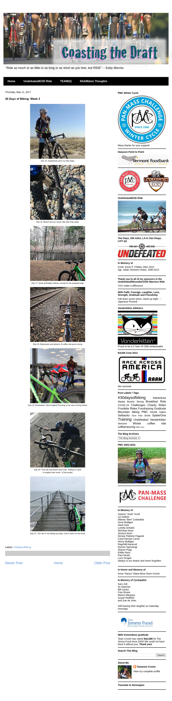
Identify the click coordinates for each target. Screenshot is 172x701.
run (137, 427)
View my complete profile (146, 671)
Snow (147, 415)
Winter (137, 423)
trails (142, 427)
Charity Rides (156, 405)
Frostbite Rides (127, 408)
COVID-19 (123, 405)
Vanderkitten (158, 419)
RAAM (153, 412)
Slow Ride (137, 415)
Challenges (138, 405)
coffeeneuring (126, 427)
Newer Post (14, 563)
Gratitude (160, 408)
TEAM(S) (66, 81)
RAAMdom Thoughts (93, 81)
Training (125, 419)
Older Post (102, 563)
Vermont (122, 423)
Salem (162, 412)
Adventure (159, 398)
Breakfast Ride (156, 401)
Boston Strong (135, 401)
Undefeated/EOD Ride (37, 81)
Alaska (121, 401)
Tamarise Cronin (146, 666)
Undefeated (140, 419)
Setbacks (124, 415)
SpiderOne (159, 415)
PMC (145, 412)
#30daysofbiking (22, 547)
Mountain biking (128, 412)
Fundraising (145, 408)
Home (11, 81)
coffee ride (156, 423)
